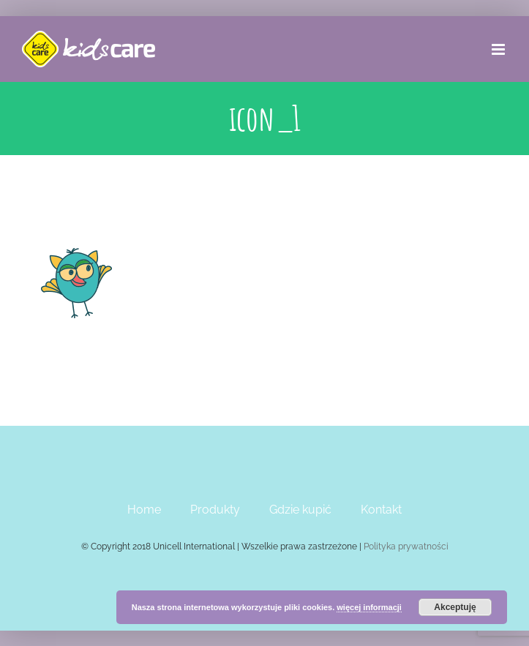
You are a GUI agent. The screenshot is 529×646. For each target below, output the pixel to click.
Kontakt (381, 510)
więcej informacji (369, 607)
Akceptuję (455, 607)
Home (144, 510)
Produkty (215, 510)
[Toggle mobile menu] (499, 49)
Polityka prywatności (406, 546)
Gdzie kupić (300, 510)
